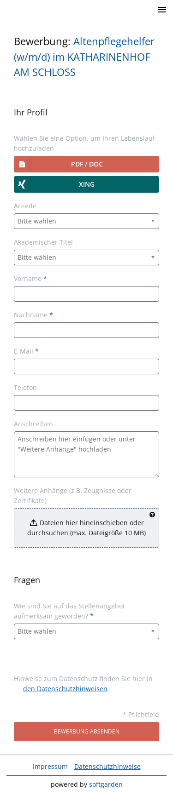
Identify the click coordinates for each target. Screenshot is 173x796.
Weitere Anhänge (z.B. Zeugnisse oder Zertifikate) (72, 495)
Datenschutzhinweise (107, 766)
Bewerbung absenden (86, 731)
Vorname (30, 278)
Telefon (25, 387)
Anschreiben (33, 423)
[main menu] (162, 10)
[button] (86, 164)
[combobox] (86, 221)
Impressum (50, 766)
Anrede (25, 205)
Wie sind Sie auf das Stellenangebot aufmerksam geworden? (69, 610)
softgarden (106, 784)
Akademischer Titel (43, 242)
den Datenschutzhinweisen (65, 688)
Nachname (33, 314)
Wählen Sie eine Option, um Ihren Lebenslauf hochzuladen (84, 143)
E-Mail (26, 351)
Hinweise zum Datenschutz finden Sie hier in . (83, 683)
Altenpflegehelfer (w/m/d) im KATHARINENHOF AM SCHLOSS (84, 56)
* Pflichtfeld (141, 714)
